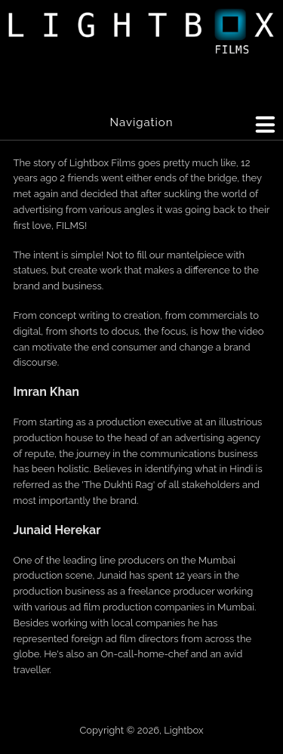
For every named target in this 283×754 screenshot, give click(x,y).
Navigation (141, 122)
